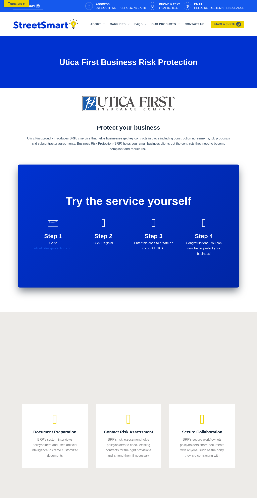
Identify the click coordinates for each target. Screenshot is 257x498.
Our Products (166, 24)
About (98, 24)
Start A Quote (227, 24)
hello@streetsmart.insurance (219, 7)
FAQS (141, 24)
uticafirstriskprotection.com (53, 248)
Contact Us (194, 24)
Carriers (120, 24)
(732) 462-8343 (168, 7)
